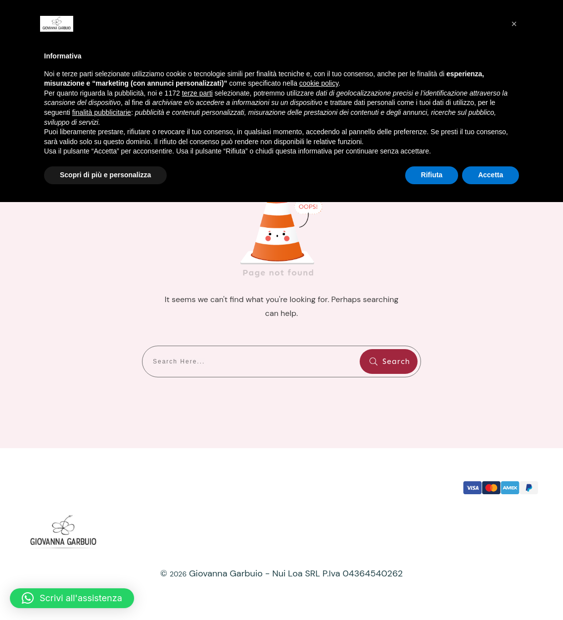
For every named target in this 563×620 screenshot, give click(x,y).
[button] (72, 598)
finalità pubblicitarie (101, 112)
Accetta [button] (490, 175)
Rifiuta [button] (432, 175)
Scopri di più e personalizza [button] (105, 175)
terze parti (197, 93)
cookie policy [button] (318, 83)
